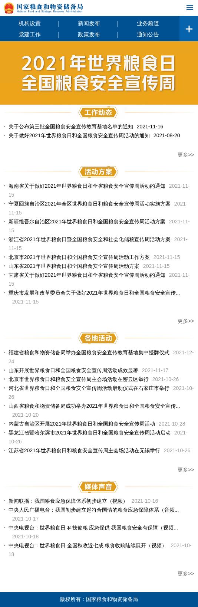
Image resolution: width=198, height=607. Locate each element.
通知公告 (148, 34)
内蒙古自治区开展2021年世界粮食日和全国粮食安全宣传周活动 (82, 424)
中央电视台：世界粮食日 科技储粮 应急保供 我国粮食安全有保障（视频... (93, 528)
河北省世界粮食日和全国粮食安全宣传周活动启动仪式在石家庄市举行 (89, 388)
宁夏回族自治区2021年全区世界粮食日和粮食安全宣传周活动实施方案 (90, 204)
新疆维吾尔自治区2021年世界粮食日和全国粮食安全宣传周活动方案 (87, 221)
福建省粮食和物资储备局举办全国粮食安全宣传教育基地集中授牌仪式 (89, 352)
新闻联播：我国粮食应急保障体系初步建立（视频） (68, 501)
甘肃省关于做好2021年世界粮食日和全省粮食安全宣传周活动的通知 (87, 275)
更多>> (186, 155)
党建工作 (30, 34)
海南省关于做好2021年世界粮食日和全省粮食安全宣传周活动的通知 (87, 186)
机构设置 (30, 23)
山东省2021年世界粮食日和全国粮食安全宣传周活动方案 (74, 266)
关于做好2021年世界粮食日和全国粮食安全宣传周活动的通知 (79, 135)
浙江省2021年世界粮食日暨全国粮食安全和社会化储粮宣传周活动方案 (90, 239)
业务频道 (148, 23)
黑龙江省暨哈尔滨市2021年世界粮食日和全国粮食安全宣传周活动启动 (90, 433)
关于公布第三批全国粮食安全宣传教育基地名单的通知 (71, 126)
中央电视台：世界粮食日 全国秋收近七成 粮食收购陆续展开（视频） (88, 545)
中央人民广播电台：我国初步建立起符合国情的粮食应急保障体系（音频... (94, 510)
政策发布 (89, 34)
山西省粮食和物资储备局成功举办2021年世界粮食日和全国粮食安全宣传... (94, 406)
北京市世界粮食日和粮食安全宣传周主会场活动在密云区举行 (79, 379)
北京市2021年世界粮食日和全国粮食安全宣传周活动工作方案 (79, 257)
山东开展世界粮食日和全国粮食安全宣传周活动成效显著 (73, 370)
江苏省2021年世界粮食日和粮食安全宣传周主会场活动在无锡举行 (84, 450)
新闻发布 (89, 23)
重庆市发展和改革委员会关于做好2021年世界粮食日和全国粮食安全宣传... (94, 293)
